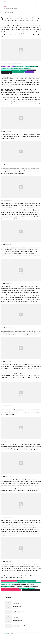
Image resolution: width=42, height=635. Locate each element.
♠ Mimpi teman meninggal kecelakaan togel (21, 601)
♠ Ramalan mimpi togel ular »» (26, 592)
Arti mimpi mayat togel (6, 586)
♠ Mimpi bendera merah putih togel (19, 611)
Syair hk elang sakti (31, 70)
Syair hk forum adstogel (33, 66)
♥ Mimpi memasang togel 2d (18, 615)
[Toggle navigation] (37, 2)
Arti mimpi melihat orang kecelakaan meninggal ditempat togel (25, 586)
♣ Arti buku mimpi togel (17, 620)
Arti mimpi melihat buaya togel (7, 584)
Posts (5, 6)
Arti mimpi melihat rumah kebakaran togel (10, 588)
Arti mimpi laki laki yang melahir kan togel (26, 580)
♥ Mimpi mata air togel (17, 606)
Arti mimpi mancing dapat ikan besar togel (31, 589)
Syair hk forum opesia (29, 71)
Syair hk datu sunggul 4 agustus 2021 (18, 70)
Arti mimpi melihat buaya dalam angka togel (24, 584)
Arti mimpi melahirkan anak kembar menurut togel (30, 582)
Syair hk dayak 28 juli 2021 (6, 73)
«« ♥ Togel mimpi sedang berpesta (6, 592)
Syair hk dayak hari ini (6, 70)
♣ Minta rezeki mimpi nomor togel (19, 625)
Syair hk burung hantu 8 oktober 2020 (8, 68)
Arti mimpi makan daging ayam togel (27, 588)
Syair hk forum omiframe (6, 71)
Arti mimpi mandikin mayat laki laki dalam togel (11, 589)
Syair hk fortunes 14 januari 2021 (24, 68)
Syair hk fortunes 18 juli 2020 (18, 71)
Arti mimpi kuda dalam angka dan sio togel (10, 582)
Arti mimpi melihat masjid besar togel (9, 580)
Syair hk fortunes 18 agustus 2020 (8, 66)
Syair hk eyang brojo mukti (21, 66)
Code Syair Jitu (6, 633)
